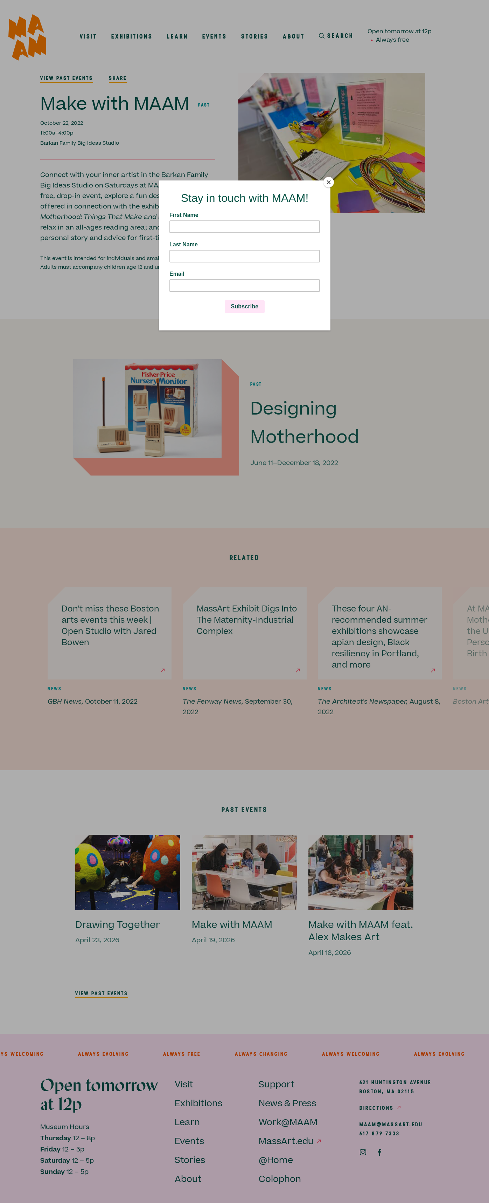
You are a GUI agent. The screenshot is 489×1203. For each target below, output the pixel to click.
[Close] (328, 182)
